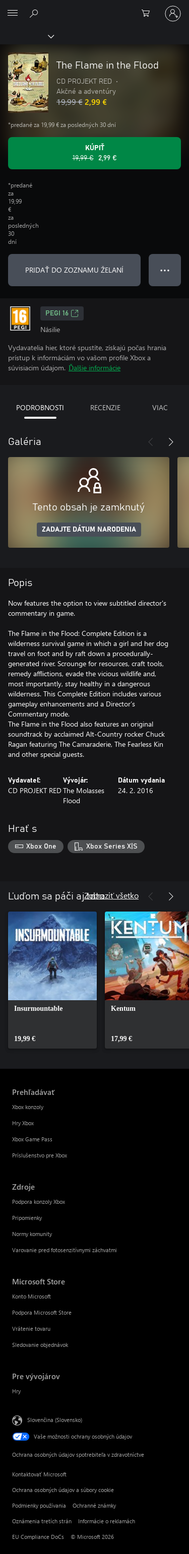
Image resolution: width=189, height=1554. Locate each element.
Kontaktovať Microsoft (39, 1474)
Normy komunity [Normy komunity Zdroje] (32, 1234)
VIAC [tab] (160, 407)
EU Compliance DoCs (38, 1536)
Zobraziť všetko (111, 895)
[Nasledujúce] (171, 442)
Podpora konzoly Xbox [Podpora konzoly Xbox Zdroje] (38, 1201)
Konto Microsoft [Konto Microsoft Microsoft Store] (31, 1296)
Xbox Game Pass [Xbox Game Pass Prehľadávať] (32, 1139)
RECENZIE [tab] (105, 407)
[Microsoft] (94, 8)
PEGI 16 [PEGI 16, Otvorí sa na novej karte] (62, 313)
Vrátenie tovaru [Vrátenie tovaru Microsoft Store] (31, 1328)
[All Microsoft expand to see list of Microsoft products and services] (13, 14)
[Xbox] (26, 35)
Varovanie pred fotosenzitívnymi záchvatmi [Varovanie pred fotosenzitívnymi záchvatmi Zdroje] (64, 1250)
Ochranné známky (94, 1505)
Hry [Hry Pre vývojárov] (16, 1391)
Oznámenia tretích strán (42, 1521)
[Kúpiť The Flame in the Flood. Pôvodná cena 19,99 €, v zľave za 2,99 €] (94, 153)
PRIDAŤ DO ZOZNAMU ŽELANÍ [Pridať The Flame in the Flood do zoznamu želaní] (74, 270)
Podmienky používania (39, 1505)
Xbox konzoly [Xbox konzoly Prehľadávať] (27, 1107)
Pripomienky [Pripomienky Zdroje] (27, 1217)
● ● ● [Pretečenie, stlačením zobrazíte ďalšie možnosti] (165, 270)
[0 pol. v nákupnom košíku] (149, 14)
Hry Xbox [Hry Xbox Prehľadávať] (23, 1123)
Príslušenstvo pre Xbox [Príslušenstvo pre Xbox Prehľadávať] (39, 1155)
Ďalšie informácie (94, 367)
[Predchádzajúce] (151, 442)
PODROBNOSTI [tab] (40, 407)
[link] (52, 980)
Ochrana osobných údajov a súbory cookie (63, 1489)
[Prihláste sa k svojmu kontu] (173, 14)
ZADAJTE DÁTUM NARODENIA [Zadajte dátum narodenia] (89, 529)
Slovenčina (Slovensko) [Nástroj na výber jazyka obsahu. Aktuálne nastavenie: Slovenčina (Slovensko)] (54, 1419)
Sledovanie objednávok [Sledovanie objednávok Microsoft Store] (40, 1344)
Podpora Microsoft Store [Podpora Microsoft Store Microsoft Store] (42, 1312)
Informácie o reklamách (106, 1521)
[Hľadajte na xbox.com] (35, 13)
